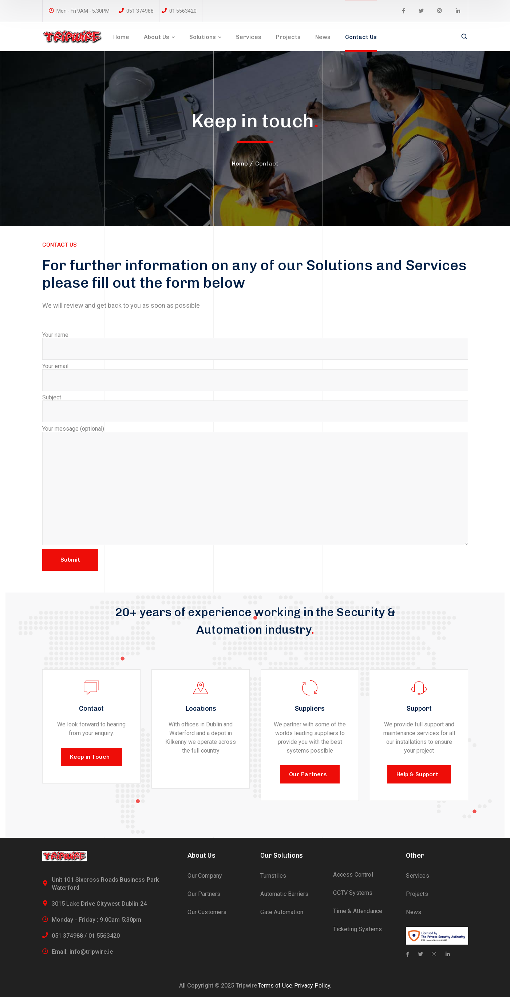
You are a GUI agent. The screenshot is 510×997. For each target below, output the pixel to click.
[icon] (403, 10)
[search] (464, 37)
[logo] (72, 36)
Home (240, 163)
